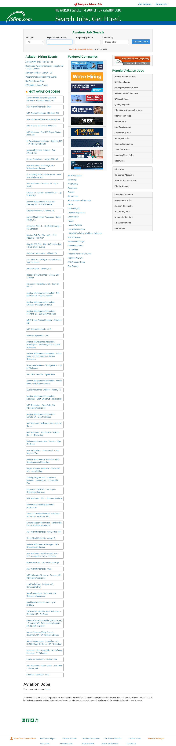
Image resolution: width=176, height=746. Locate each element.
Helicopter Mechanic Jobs (126, 88)
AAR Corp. (72, 180)
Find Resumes (66, 743)
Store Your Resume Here (23, 738)
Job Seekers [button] (145, 4)
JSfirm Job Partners (109, 743)
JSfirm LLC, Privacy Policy (143, 729)
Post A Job (44, 743)
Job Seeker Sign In (48, 738)
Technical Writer (122, 149)
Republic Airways (75, 258)
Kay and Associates (76, 229)
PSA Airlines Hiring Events (36, 85)
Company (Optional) (84, 37)
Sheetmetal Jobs (122, 82)
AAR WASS (73, 184)
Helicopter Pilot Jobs (124, 175)
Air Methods (73, 196)
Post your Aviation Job (88, 4)
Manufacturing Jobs (124, 144)
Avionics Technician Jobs (126, 93)
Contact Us (131, 743)
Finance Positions (123, 223)
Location (107, 37)
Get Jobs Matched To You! (81, 49)
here (48, 689)
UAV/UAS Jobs (121, 99)
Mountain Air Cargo (76, 241)
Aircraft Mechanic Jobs (125, 76)
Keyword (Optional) (56, 37)
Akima (70, 204)
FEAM (70, 221)
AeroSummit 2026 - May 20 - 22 (39, 62)
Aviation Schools (69, 738)
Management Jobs (123, 200)
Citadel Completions (76, 213)
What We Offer (88, 743)
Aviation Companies (91, 738)
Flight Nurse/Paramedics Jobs (128, 110)
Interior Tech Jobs (123, 116)
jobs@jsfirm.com (147, 727)
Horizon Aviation (75, 225)
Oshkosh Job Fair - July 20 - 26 (38, 73)
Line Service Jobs (123, 127)
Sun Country (73, 266)
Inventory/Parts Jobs (124, 155)
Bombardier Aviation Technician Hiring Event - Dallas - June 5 (44, 67)
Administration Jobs (124, 217)
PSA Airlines (73, 250)
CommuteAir (73, 217)
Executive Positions (124, 195)
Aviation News (134, 738)
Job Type (30, 37)
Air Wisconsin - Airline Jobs (79, 200)
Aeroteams (72, 188)
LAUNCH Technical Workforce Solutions (85, 233)
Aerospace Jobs (122, 138)
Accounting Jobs (122, 211)
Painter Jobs (120, 121)
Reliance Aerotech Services (79, 254)
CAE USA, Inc (74, 208)
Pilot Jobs (119, 169)
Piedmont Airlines (75, 245)
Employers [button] (162, 4)
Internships (120, 228)
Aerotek (71, 192)
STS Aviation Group (76, 262)
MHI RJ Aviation (74, 237)
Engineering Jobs (123, 133)
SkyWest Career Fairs (34, 81)
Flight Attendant (122, 186)
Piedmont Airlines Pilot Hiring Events (41, 77)
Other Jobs (120, 161)
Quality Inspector (122, 105)
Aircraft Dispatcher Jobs (126, 180)
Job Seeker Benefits (112, 738)
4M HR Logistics (75, 176)
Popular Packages (156, 738)
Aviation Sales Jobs (124, 206)
